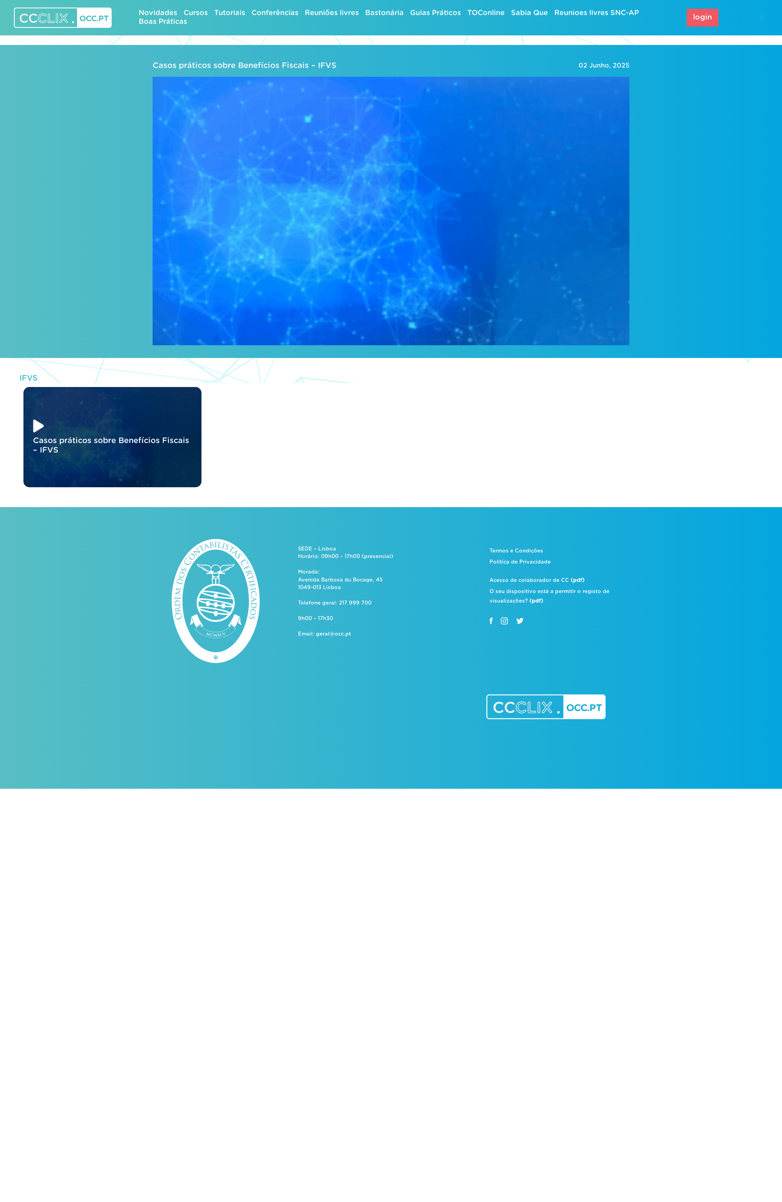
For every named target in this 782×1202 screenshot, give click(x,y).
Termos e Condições (516, 551)
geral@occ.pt (333, 634)
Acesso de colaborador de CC (537, 580)
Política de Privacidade (520, 562)
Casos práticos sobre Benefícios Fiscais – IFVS (245, 66)
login (702, 17)
